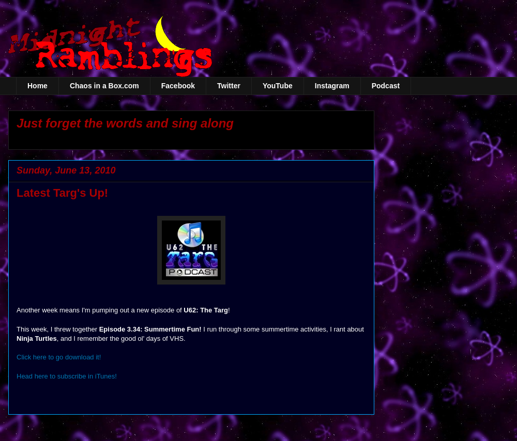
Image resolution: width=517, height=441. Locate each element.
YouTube (278, 86)
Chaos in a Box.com (104, 86)
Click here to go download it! (59, 357)
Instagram (332, 86)
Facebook (178, 86)
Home (37, 86)
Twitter (228, 86)
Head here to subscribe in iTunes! (67, 376)
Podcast (386, 86)
